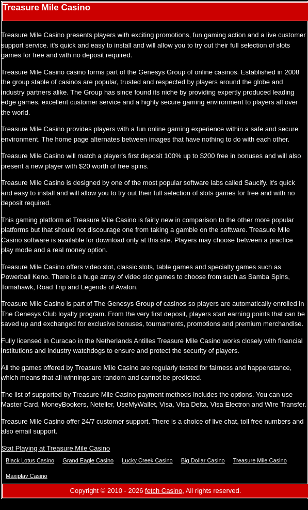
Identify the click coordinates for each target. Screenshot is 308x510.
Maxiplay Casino (26, 476)
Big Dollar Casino (203, 460)
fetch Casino (163, 490)
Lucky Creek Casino (147, 460)
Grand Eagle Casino (88, 460)
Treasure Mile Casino (260, 460)
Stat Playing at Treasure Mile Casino (56, 448)
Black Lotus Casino (30, 460)
